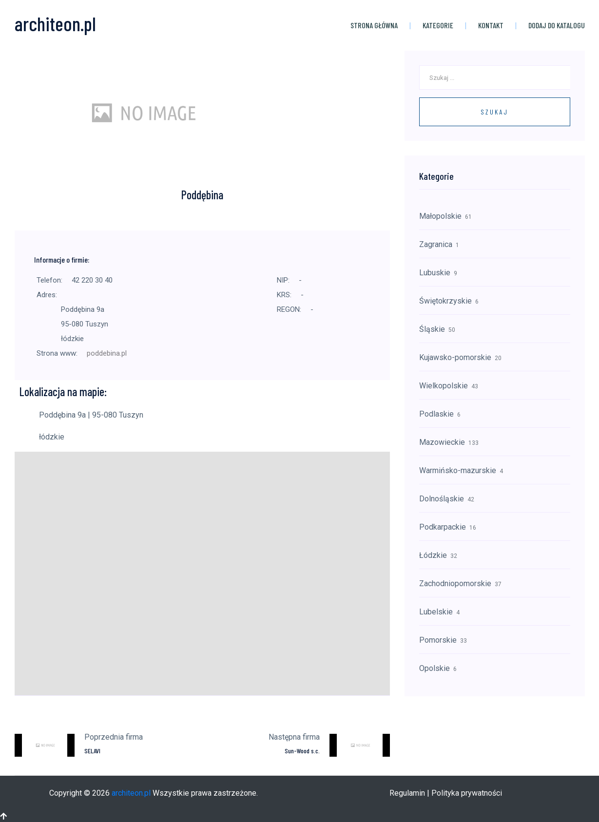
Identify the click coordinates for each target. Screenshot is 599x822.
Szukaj (494, 111)
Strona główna (374, 24)
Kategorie (438, 24)
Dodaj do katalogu (556, 24)
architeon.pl (131, 792)
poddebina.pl (107, 352)
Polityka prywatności (466, 792)
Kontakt (490, 24)
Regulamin (407, 792)
